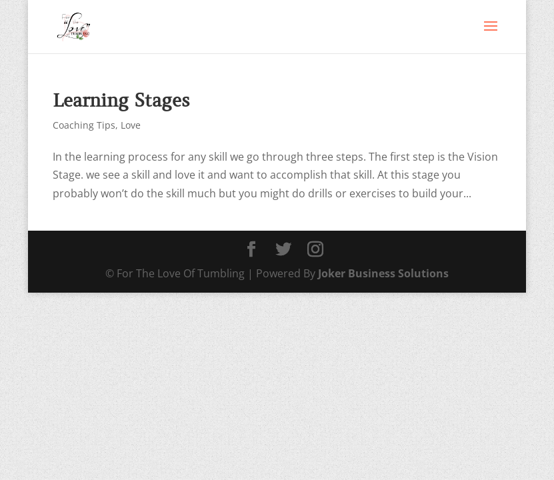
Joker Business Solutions (383, 273)
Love (131, 125)
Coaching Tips (84, 125)
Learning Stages (121, 100)
